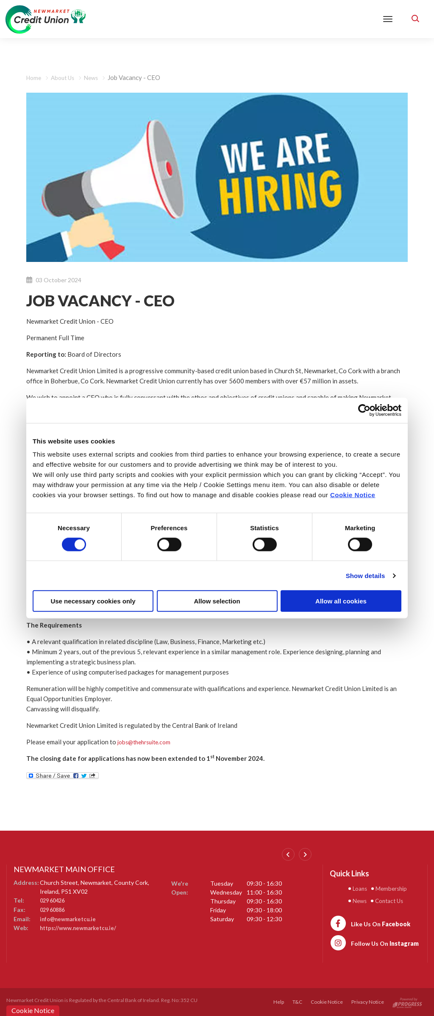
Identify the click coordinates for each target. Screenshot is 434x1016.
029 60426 (54, 900)
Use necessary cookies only (92, 601)
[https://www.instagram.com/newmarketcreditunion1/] (374, 942)
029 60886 (54, 909)
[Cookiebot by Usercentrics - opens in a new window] (364, 410)
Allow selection (217, 601)
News (96, 77)
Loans (361, 888)
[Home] (45, 18)
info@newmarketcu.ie (70, 918)
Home (34, 77)
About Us (65, 77)
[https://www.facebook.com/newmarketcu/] (370, 922)
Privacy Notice (367, 1001)
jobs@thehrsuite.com (147, 742)
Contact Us (392, 900)
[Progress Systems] (407, 1001)
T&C (297, 1001)
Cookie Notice (353, 494)
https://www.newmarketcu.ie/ (81, 927)
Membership (395, 888)
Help (278, 1001)
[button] (415, 19)
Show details (365, 575)
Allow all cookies (341, 601)
